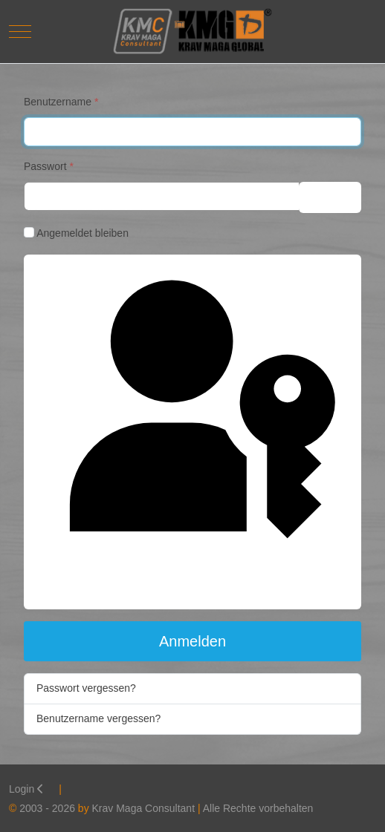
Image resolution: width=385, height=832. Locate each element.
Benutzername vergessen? (98, 718)
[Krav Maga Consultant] (193, 31)
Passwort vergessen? (86, 688)
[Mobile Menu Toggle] (20, 31)
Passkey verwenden (192, 430)
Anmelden (192, 641)
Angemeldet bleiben (82, 233)
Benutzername (61, 102)
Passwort (49, 166)
